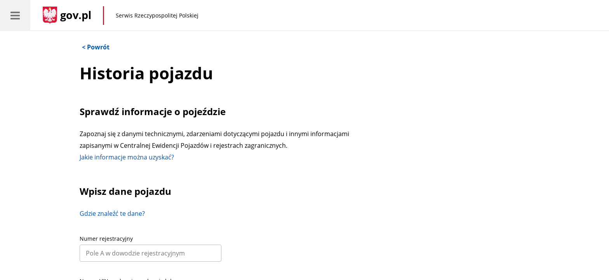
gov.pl (75, 15)
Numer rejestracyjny (106, 238)
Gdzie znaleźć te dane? (112, 213)
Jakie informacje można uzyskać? (127, 157)
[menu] (15, 15)
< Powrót (96, 47)
